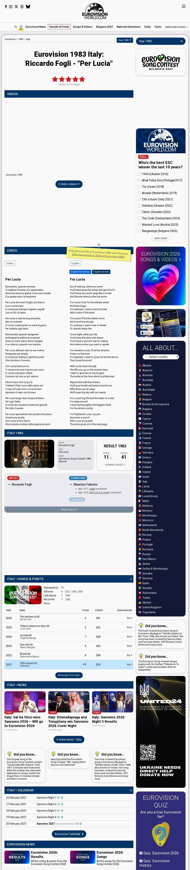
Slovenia (145, 578)
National (128, 26)
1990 (73, 591)
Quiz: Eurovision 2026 (159, 853)
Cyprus (144, 418)
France (144, 443)
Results (59, 26)
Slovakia (145, 573)
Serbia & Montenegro (153, 568)
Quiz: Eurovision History (154, 863)
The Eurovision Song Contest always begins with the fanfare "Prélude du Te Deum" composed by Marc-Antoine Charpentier (160, 662)
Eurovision (10, 39)
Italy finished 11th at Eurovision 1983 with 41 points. (99, 254)
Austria (144, 385)
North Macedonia (150, 530)
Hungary (145, 462)
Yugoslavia (146, 612)
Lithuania (145, 491)
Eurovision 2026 (160, 256)
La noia (28, 636)
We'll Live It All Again (99, 492)
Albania (144, 365)
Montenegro (147, 515)
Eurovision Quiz (161, 801)
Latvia (144, 486)
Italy (142, 481)
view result (160, 238)
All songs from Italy (69, 675)
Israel (143, 476)
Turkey (144, 597)
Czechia (145, 423)
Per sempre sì (30, 618)
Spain (143, 583)
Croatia (144, 414)
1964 (80, 591)
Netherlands (147, 525)
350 (98, 646)
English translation (80, 271)
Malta (143, 501)
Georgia (145, 447)
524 (98, 664)
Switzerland (147, 593)
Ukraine (144, 602)
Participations (51, 587)
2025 (9, 627)
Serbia (144, 563)
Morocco (145, 520)
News (35, 26)
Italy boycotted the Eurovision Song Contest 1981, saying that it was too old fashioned (68, 758)
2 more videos (69, 184)
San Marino (147, 559)
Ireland (144, 472)
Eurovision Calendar (69, 833)
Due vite (27, 646)
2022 (9, 655)
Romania (145, 549)
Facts (158, 26)
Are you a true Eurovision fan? (160, 814)
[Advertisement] (68, 218)
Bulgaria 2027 (104, 26)
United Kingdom (149, 607)
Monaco (145, 510)
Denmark (145, 428)
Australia (145, 380)
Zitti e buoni (28, 664)
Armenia (145, 375)
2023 (9, 646)
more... (47, 603)
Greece (144, 457)
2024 (9, 636)
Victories (48, 591)
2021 (67, 591)
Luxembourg (148, 496)
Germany (145, 452)
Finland (144, 438)
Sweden (145, 588)
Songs (82, 26)
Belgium (145, 399)
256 (98, 627)
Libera (92, 489)
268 (98, 636)
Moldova (145, 505)
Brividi (29, 655)
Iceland (144, 467)
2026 (9, 618)
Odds (147, 26)
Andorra (145, 370)
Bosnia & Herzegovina (153, 404)
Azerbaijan (146, 389)
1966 (67, 595)
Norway (145, 534)
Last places (50, 595)
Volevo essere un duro (35, 627)
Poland (144, 539)
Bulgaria (145, 409)
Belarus (144, 394)
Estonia (144, 433)
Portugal (145, 544)
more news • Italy (69, 739)
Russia (144, 554)
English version (101, 271)
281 (98, 618)
